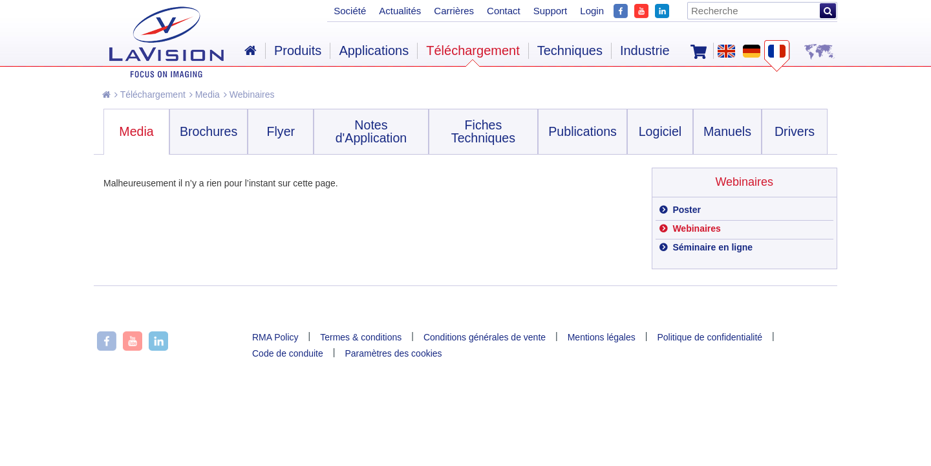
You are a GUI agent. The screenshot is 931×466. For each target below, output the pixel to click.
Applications (374, 50)
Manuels (727, 131)
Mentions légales (602, 337)
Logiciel (660, 131)
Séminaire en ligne (711, 247)
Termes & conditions (360, 337)
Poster (685, 210)
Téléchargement (150, 94)
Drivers (795, 131)
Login (592, 10)
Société (350, 10)
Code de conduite (287, 353)
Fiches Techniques (483, 131)
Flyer (281, 131)
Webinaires (249, 94)
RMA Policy (275, 337)
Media (204, 94)
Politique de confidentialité (709, 337)
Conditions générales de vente (484, 337)
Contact (503, 10)
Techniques (570, 50)
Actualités (400, 10)
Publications (582, 131)
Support (550, 10)
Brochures (208, 131)
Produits (297, 50)
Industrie (645, 50)
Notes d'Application (371, 131)
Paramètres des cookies (393, 353)
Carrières (454, 10)
